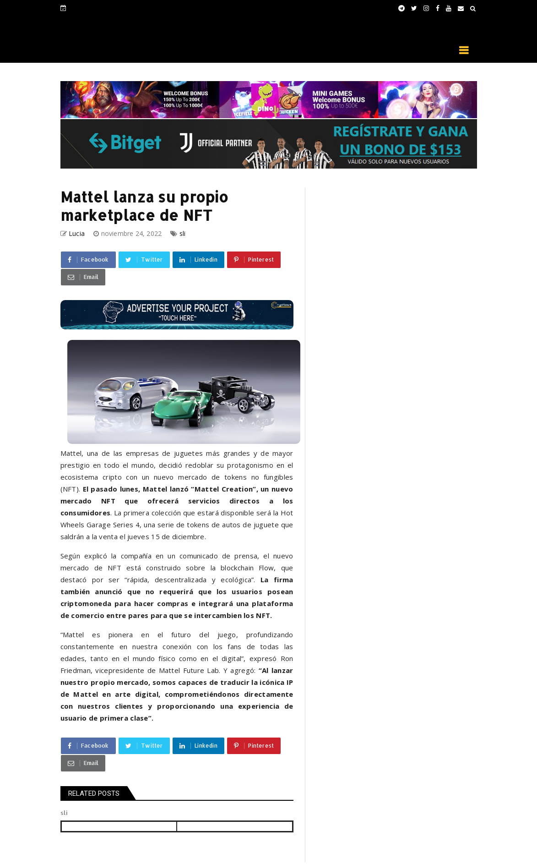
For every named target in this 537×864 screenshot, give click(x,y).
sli (182, 233)
